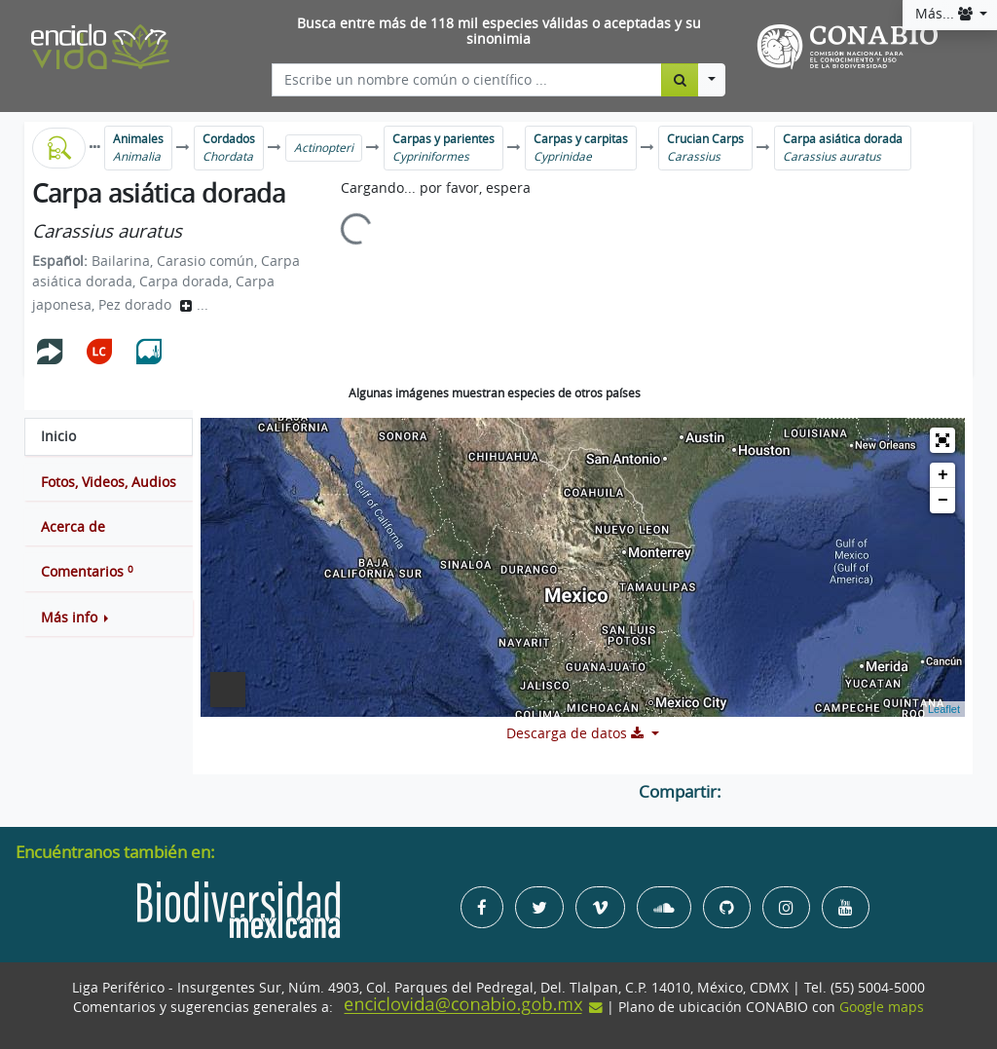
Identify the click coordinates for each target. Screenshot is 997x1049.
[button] (108, 617)
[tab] (108, 436)
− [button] (943, 500)
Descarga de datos (576, 733)
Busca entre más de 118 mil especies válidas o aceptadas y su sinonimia (499, 32)
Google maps (881, 1007)
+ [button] (943, 475)
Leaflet (944, 709)
